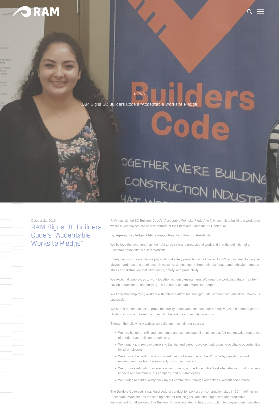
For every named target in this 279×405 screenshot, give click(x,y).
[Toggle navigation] (261, 12)
